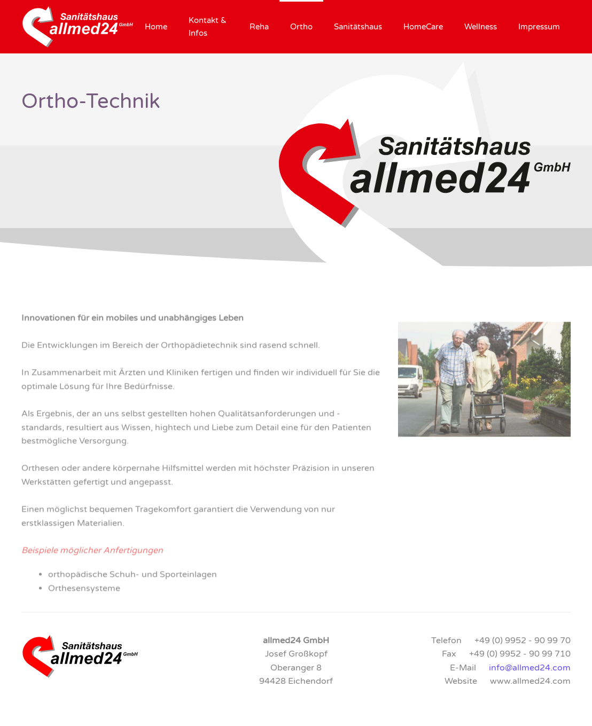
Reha (259, 27)
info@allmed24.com (530, 667)
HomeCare (423, 27)
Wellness (480, 27)
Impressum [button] (539, 27)
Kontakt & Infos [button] (208, 26)
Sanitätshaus (358, 27)
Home (156, 27)
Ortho (301, 27)
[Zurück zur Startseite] (77, 26)
